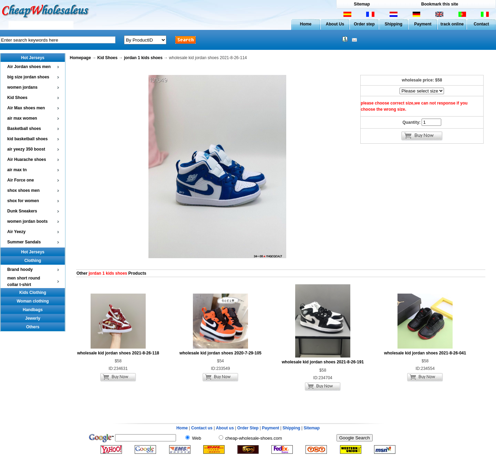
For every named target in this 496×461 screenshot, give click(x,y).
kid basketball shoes (27, 138)
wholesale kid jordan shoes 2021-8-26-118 (118, 353)
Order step (364, 24)
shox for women (23, 200)
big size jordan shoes (28, 77)
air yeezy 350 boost (26, 149)
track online (452, 24)
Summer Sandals (24, 242)
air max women (22, 118)
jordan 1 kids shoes (143, 57)
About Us (335, 24)
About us (225, 428)
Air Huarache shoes (26, 159)
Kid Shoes (17, 97)
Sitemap (362, 4)
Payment (422, 24)
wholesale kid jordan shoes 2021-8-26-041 (425, 353)
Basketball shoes (24, 128)
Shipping (393, 24)
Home (305, 24)
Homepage (80, 57)
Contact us (202, 428)
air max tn (17, 169)
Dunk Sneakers (22, 211)
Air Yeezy (16, 231)
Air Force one (20, 180)
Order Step (248, 428)
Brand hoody (20, 269)
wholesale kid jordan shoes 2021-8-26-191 (323, 362)
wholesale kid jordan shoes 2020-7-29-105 (220, 353)
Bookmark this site (439, 4)
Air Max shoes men (26, 108)
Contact (481, 24)
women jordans (22, 87)
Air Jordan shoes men (29, 66)
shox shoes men (23, 190)
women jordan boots (27, 221)
